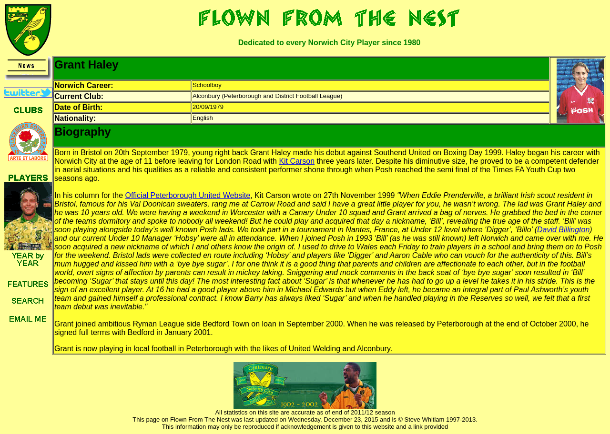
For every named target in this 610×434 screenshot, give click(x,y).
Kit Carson (297, 161)
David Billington (563, 230)
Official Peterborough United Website (188, 195)
